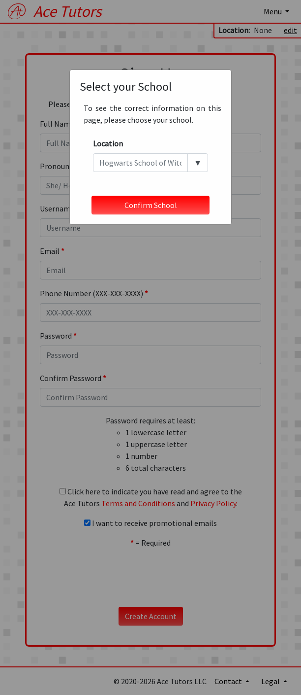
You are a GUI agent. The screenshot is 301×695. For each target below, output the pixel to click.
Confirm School (150, 205)
